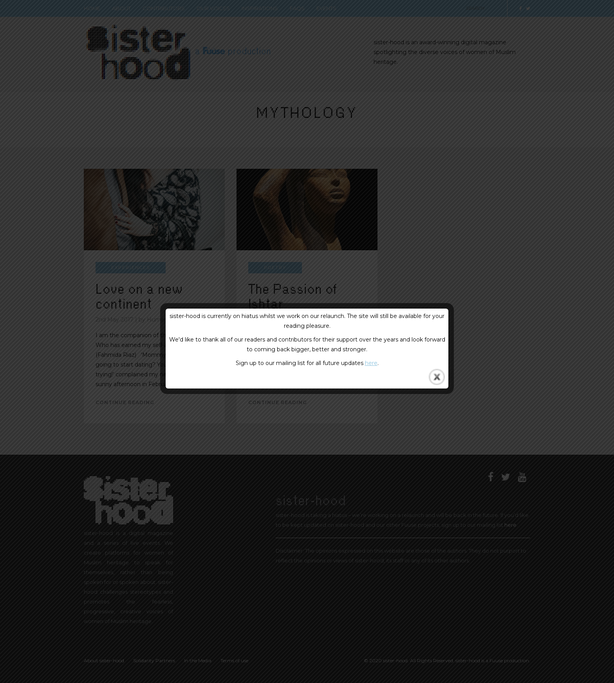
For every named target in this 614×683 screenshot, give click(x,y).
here (371, 363)
